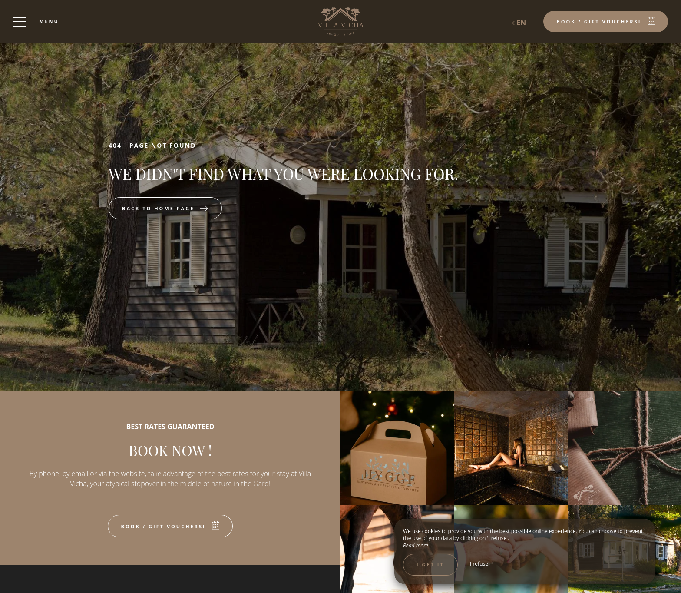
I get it (430, 564)
